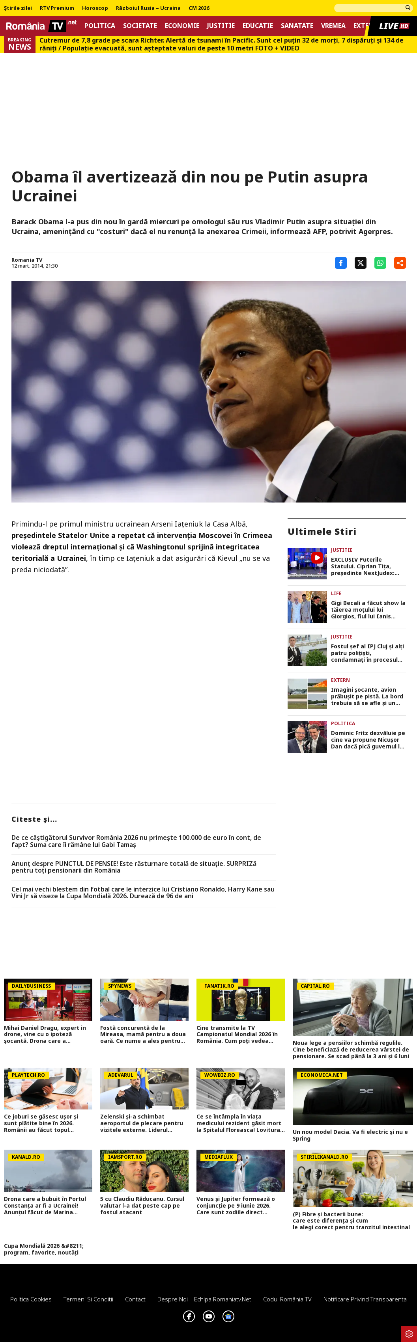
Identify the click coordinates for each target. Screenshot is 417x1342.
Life (336, 593)
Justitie (221, 26)
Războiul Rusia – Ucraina (148, 8)
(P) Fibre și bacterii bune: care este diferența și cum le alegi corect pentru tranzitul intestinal (353, 1221)
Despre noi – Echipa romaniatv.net (204, 1299)
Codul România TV (287, 1299)
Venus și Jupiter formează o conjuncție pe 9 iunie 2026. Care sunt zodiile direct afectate (235, 1205)
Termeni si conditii (88, 1299)
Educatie (258, 26)
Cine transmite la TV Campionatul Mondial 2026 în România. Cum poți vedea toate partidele (237, 1034)
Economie (182, 26)
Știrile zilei (18, 8)
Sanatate (297, 26)
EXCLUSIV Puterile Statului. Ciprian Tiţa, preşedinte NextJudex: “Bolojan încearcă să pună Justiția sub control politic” (367, 566)
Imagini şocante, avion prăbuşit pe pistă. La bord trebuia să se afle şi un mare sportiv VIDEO (367, 696)
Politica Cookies (31, 1299)
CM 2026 (199, 8)
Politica (99, 26)
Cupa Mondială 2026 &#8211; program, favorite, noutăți (44, 1249)
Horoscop (95, 8)
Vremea (333, 26)
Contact (135, 1299)
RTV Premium (57, 8)
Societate (140, 26)
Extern (365, 26)
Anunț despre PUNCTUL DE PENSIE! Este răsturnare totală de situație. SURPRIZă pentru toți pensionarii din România (133, 867)
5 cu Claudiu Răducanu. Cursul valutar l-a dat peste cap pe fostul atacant (142, 1205)
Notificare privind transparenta (365, 1299)
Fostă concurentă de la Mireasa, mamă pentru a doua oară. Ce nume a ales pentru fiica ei (143, 1034)
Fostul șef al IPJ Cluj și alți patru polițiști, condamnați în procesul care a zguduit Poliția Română (367, 653)
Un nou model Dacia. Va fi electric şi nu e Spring (350, 1135)
